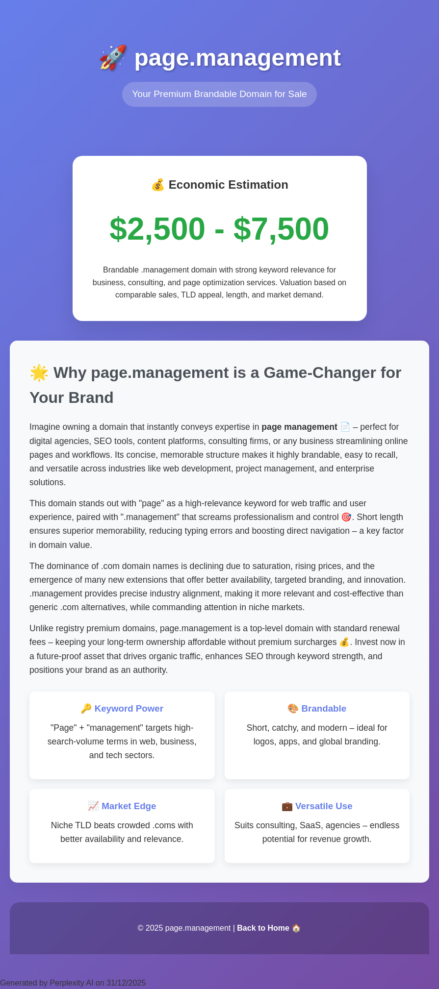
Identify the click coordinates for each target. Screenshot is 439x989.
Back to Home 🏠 (269, 928)
